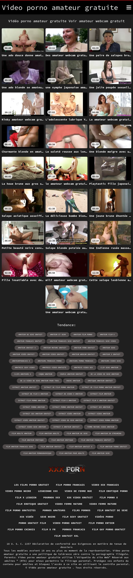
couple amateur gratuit (71, 374)
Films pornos (81, 510)
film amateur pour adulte (71, 453)
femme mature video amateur (100, 427)
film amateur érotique (33, 440)
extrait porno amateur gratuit (67, 407)
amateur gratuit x (27, 348)
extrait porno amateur (34, 407)
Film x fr (49, 529)
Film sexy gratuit (75, 516)
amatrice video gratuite (54, 367)
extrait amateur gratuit (24, 387)
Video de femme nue (78, 491)
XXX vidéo (26, 516)
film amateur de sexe (77, 433)
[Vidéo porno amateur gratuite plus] (128, 7)
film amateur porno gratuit (113, 447)
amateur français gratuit (29, 341)
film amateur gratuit (51, 447)
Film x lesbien (26, 497)
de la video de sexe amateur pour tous (39, 381)
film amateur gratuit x (80, 447)
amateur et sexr (58, 334)
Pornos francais (73, 529)
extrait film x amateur (64, 400)
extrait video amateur (99, 414)
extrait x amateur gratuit (66, 427)
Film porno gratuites (20, 510)
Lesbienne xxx (48, 491)
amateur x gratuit (111, 354)
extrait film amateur (100, 394)
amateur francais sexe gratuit (65, 341)
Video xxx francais (105, 484)
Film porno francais (70, 484)
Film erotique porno (113, 491)
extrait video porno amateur (104, 420)
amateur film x (107, 334)
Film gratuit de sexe (112, 510)
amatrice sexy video (25, 367)
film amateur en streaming (108, 433)
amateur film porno (83, 334)
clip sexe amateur (109, 367)
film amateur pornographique (37, 453)
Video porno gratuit (67, 523)
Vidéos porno (104, 516)
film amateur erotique (62, 440)
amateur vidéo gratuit (24, 354)
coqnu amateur (45, 374)
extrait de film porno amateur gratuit (101, 387)
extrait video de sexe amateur (67, 420)
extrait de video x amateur (69, 394)
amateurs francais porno (50, 361)
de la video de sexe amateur (105, 374)
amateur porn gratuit (84, 348)
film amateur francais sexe (19, 447)
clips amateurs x (22, 374)
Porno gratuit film (32, 523)
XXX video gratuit (80, 497)
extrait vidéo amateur (70, 414)
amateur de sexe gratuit (30, 334)
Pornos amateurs (54, 510)
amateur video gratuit (53, 354)
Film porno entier (101, 523)
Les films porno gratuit (31, 484)
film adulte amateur (22, 433)
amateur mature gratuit (54, 348)
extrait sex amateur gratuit (37, 414)
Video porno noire (18, 491)
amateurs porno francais (81, 361)
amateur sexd (109, 348)
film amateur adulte (49, 433)
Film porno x (109, 497)
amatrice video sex (83, 367)
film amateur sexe (101, 453)
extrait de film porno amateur (59, 387)
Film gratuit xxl (66, 535)
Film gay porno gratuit (109, 529)
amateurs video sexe (111, 361)
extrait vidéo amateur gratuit (30, 420)
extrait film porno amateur (31, 400)
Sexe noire (48, 516)
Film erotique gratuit (32, 503)
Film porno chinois (21, 529)
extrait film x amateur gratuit (99, 400)
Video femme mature (68, 503)
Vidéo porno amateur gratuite (51, 567)
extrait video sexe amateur (32, 427)
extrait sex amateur (100, 407)
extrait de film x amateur (35, 394)
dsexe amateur (73, 381)
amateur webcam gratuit (83, 354)
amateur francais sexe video (102, 341)
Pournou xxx (51, 497)
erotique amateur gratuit (100, 381)
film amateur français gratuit (96, 440)
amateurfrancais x (21, 361)
